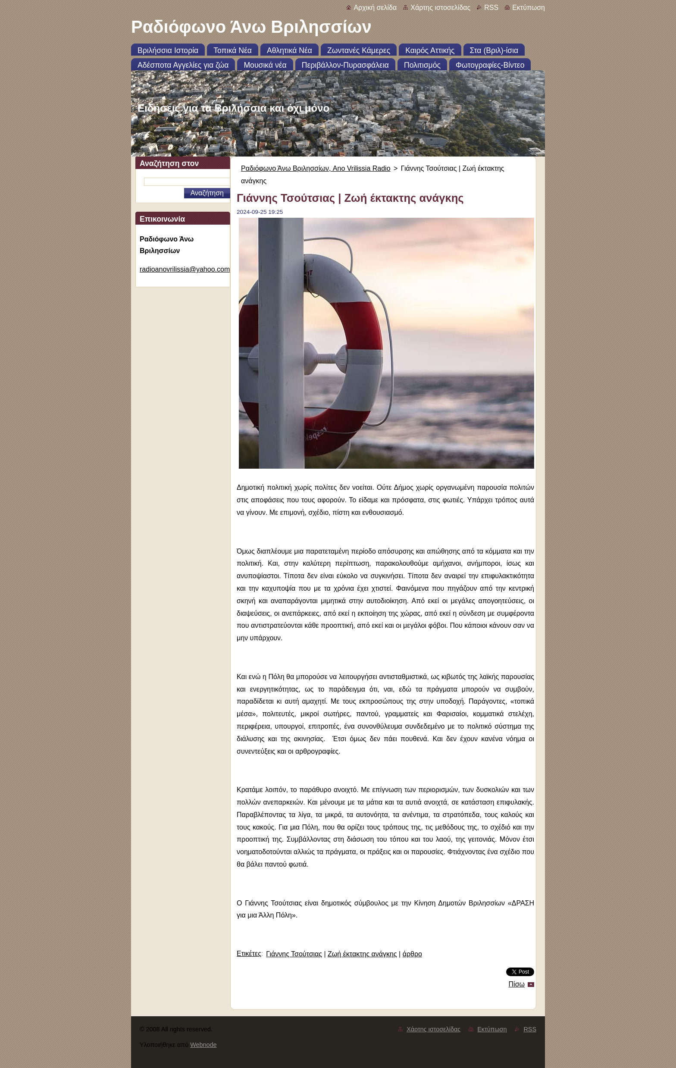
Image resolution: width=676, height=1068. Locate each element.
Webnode (203, 1044)
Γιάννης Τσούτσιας (294, 954)
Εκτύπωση (528, 7)
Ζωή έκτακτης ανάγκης (362, 954)
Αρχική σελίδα (375, 7)
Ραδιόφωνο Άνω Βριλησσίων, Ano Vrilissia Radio (316, 168)
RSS (491, 7)
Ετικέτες (249, 953)
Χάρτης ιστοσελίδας (440, 7)
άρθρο (412, 954)
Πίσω (517, 984)
